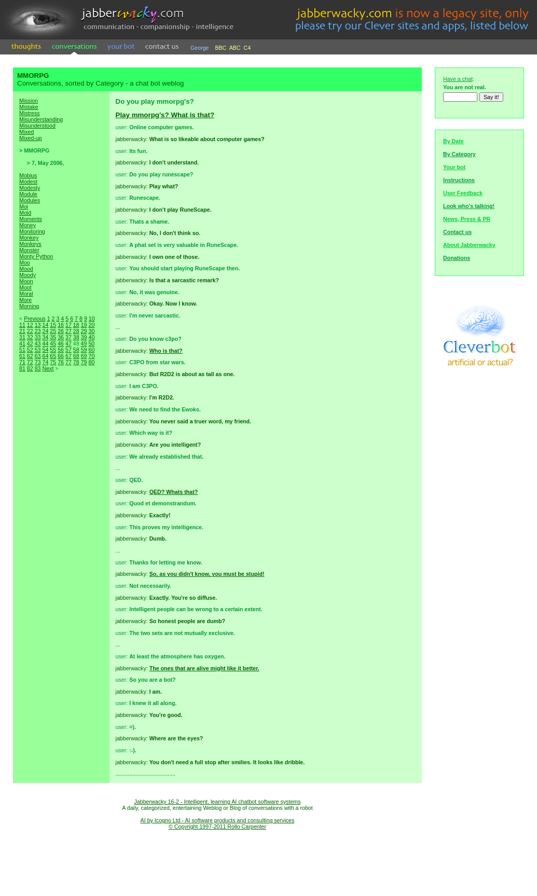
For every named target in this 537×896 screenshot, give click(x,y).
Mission (28, 101)
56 (61, 350)
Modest (28, 181)
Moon (26, 281)
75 (53, 362)
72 (30, 362)
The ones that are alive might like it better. (204, 668)
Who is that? (166, 351)
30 (91, 331)
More (25, 300)
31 (22, 337)
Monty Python (36, 256)
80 (91, 362)
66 (61, 356)
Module (28, 194)
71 (22, 362)
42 (30, 343)
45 (53, 343)
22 (30, 331)
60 (91, 350)
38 (76, 337)
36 (61, 337)
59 (84, 350)
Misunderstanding (41, 119)
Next (47, 368)
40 (91, 337)
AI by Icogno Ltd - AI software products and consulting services (218, 820)
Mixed (26, 132)
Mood (26, 269)
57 (68, 350)
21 (22, 331)
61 (22, 356)
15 (53, 325)
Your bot (454, 167)
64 (45, 356)
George (199, 48)
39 (84, 337)
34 (45, 337)
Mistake (28, 107)
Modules (29, 200)
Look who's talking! (468, 206)
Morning (29, 306)
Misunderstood (37, 125)
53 (38, 350)
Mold (25, 213)
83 (38, 368)
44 (45, 343)
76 (61, 362)
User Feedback (463, 193)
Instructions (459, 180)
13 (38, 325)
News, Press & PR (466, 219)
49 (84, 343)
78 (76, 362)
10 (92, 318)
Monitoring (32, 231)
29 (84, 331)
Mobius (28, 175)
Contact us (457, 232)
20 (91, 325)
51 (22, 350)
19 (84, 325)
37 (68, 337)
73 (38, 362)
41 (22, 343)
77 (68, 362)
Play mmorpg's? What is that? (165, 115)
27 (68, 331)
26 (61, 331)
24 (45, 331)
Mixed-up (30, 138)
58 (76, 350)
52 (30, 350)
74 (45, 362)
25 (53, 331)
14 (45, 325)
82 (30, 368)
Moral (26, 294)
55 (53, 350)
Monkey (28, 238)
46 (61, 343)
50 (91, 343)
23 (38, 331)
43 (38, 343)
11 (22, 325)
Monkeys (30, 244)
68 (76, 356)
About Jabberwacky (469, 245)
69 (84, 356)
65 (53, 356)
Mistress (29, 113)
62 (30, 356)
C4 (247, 48)
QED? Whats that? (173, 492)
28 (76, 331)
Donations (456, 258)
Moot (25, 287)
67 (68, 356)
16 (61, 325)
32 (30, 337)
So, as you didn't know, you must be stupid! (207, 574)
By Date (453, 141)
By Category (459, 154)
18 (76, 325)
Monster (29, 250)
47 (68, 343)
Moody (27, 275)
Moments (30, 219)
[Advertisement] (61, 555)
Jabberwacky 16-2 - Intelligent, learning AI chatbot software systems (217, 801)
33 (38, 337)
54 (45, 350)
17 (68, 325)
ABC (235, 48)
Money (27, 225)
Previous (34, 318)
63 (38, 356)
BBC (220, 48)
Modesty (29, 188)
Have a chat (458, 79)
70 (91, 356)
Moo (24, 262)
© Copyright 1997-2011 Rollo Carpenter (217, 826)
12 (30, 325)
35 (53, 337)
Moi (23, 206)
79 (84, 362)
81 (22, 368)
